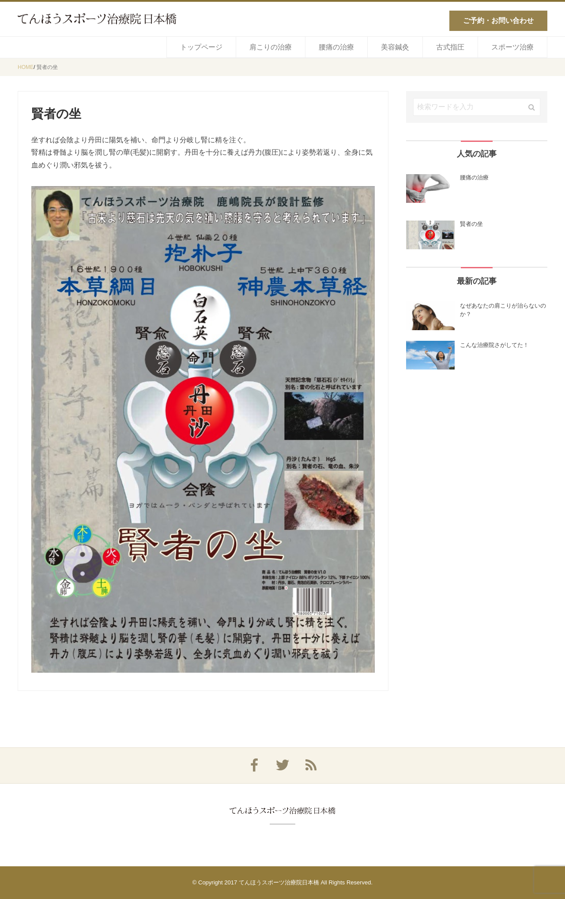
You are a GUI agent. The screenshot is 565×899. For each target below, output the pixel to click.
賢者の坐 (47, 67)
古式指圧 (450, 47)
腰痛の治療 (336, 47)
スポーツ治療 (512, 47)
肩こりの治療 (270, 47)
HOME (26, 67)
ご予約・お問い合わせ (498, 20)
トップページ (201, 47)
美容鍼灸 (395, 47)
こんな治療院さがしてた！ (494, 345)
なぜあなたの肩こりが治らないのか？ (503, 310)
